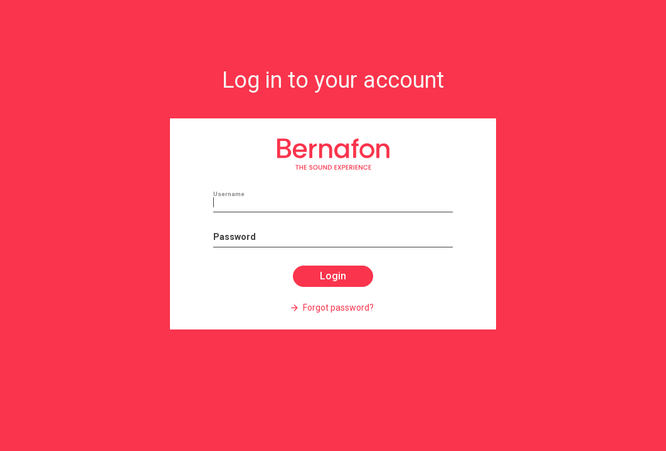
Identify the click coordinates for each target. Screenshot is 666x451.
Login (333, 276)
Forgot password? (337, 308)
